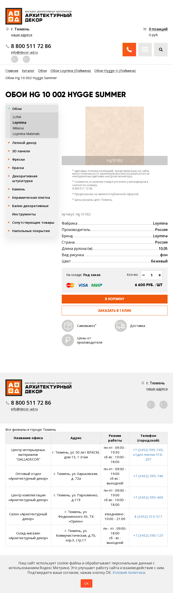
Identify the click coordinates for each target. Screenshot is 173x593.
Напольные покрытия (31, 230)
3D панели (21, 151)
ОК (86, 583)
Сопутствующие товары (33, 222)
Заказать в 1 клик (114, 310)
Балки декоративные (30, 205)
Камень (18, 189)
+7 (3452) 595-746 (148, 476)
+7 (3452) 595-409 (148, 497)
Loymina (19, 122)
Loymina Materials (26, 134)
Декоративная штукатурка (24, 178)
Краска (18, 167)
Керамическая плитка (31, 197)
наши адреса (21, 34)
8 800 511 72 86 (31, 45)
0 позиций (158, 29)
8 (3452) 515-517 (148, 516)
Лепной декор (24, 142)
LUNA (17, 117)
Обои (17, 108)
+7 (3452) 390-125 (148, 535)
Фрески (18, 159)
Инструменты (24, 214)
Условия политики (128, 572)
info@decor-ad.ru (24, 52)
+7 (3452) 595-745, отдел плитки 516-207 (148, 454)
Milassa (18, 128)
